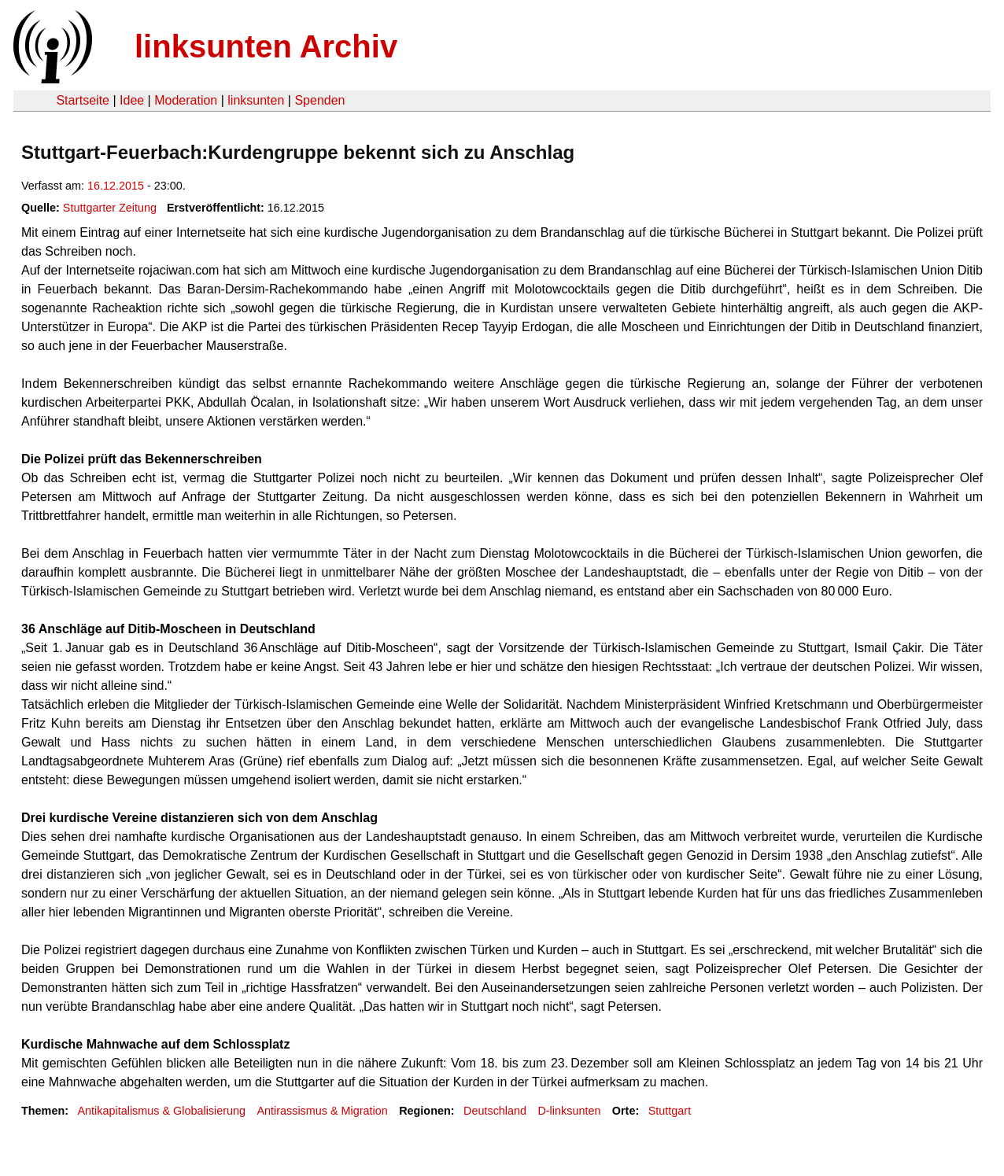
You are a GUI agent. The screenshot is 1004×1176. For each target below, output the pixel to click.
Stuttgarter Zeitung (110, 207)
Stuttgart (669, 1110)
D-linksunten (568, 1110)
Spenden (319, 100)
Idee (132, 100)
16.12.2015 (115, 185)
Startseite (82, 100)
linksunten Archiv (266, 46)
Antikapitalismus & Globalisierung (161, 1110)
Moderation (185, 100)
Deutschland (494, 1110)
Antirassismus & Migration (322, 1110)
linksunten (255, 100)
